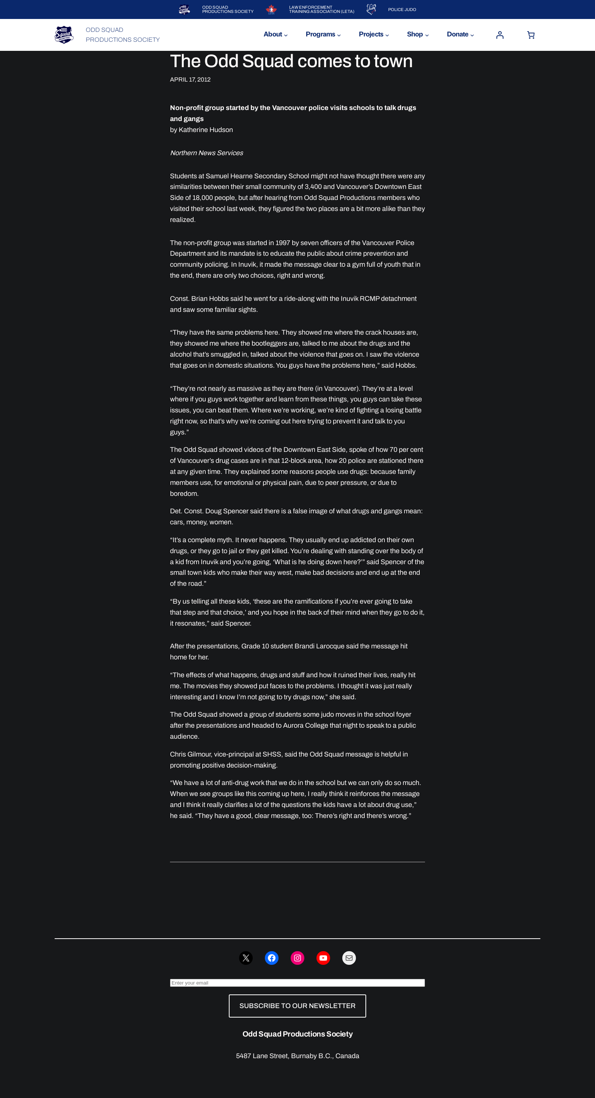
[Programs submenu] (339, 35)
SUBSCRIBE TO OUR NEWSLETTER (297, 1006)
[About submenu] (286, 35)
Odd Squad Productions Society (297, 1034)
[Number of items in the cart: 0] (530, 34)
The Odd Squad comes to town (291, 61)
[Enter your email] (297, 983)
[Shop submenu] (427, 35)
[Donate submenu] (472, 35)
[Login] (499, 34)
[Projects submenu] (387, 35)
